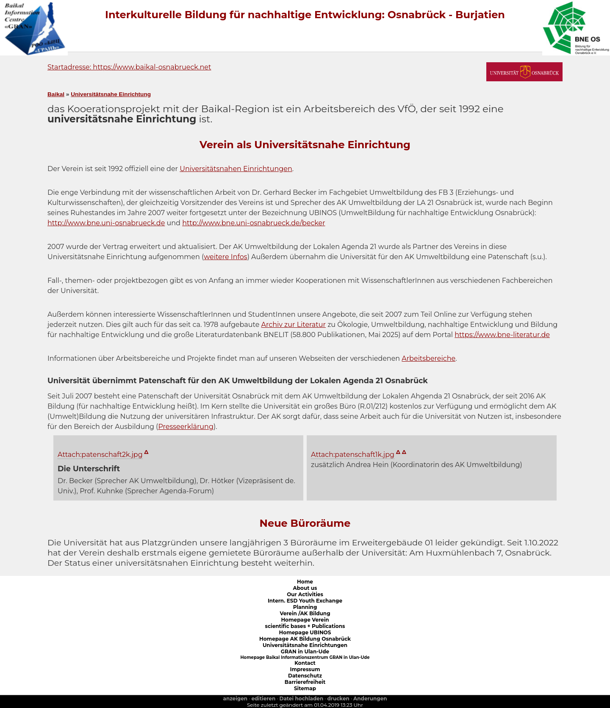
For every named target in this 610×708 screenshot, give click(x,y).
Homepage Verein (305, 620)
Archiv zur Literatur (293, 325)
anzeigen (235, 698)
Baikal (55, 94)
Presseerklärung (186, 427)
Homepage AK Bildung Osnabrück (305, 639)
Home (305, 581)
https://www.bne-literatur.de (502, 335)
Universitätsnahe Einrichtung (111, 94)
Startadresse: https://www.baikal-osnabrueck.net (129, 67)
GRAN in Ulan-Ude (305, 651)
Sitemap (305, 688)
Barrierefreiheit (305, 682)
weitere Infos (225, 257)
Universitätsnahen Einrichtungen (236, 169)
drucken (338, 698)
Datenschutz (305, 675)
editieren (263, 698)
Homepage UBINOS (305, 632)
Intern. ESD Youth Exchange (305, 600)
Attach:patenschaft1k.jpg (352, 455)
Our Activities (305, 594)
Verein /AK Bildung (305, 613)
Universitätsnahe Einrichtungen (305, 645)
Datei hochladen (302, 698)
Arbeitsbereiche (428, 358)
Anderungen (370, 698)
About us (305, 588)
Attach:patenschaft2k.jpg (100, 455)
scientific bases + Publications (305, 626)
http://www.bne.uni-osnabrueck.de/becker (253, 223)
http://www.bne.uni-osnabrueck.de (106, 223)
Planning (305, 607)
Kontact (305, 663)
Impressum (305, 669)
